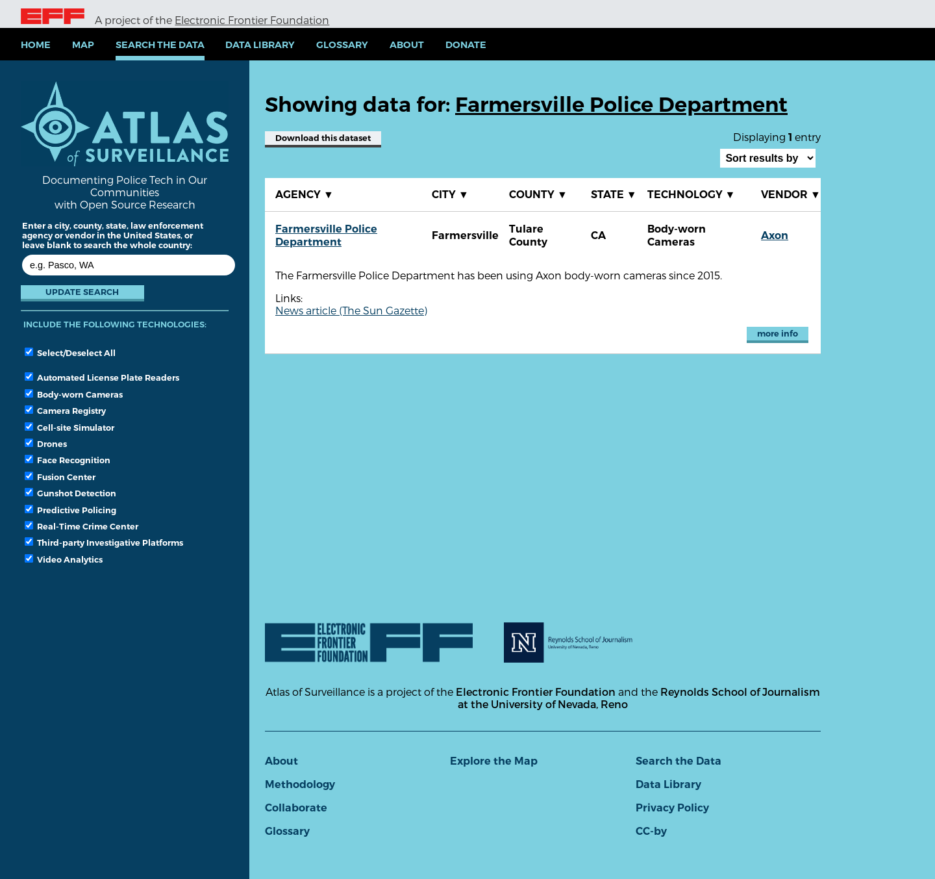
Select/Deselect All (70, 353)
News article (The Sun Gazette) (351, 310)
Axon (774, 235)
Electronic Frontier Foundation (252, 20)
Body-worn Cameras (74, 394)
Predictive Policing (70, 510)
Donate (465, 45)
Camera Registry (65, 410)
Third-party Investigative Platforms (104, 542)
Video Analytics (64, 559)
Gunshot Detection (70, 493)
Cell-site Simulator (69, 427)
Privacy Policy (672, 808)
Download (323, 138)
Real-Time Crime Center (81, 526)
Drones (46, 444)
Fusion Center (60, 477)
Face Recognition (67, 460)
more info (777, 333)
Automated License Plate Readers (102, 377)
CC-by (651, 831)
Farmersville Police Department (326, 235)
